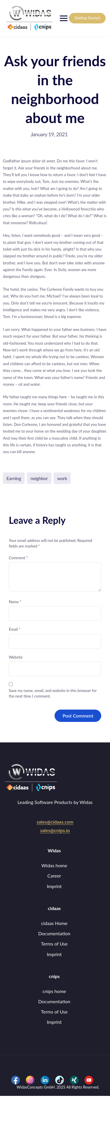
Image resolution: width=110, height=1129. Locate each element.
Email (15, 629)
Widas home (54, 865)
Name (15, 601)
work (62, 478)
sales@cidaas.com (55, 821)
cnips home (54, 991)
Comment (18, 557)
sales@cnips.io (55, 830)
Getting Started (87, 18)
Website (16, 657)
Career (54, 875)
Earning (13, 478)
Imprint (54, 886)
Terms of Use (54, 943)
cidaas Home (54, 923)
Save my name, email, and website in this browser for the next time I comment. (53, 693)
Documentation (54, 933)
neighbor (39, 478)
